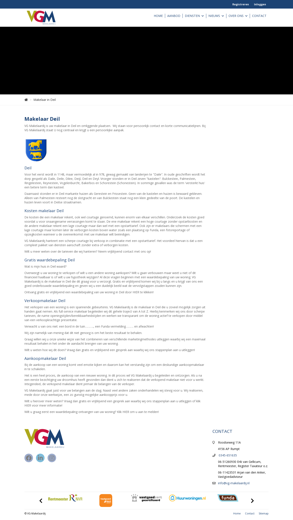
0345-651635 (228, 455)
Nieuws (216, 16)
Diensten (194, 16)
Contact (259, 16)
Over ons (238, 16)
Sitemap (264, 513)
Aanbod (173, 16)
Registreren (240, 4)
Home (158, 16)
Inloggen (260, 4)
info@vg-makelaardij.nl (234, 483)
